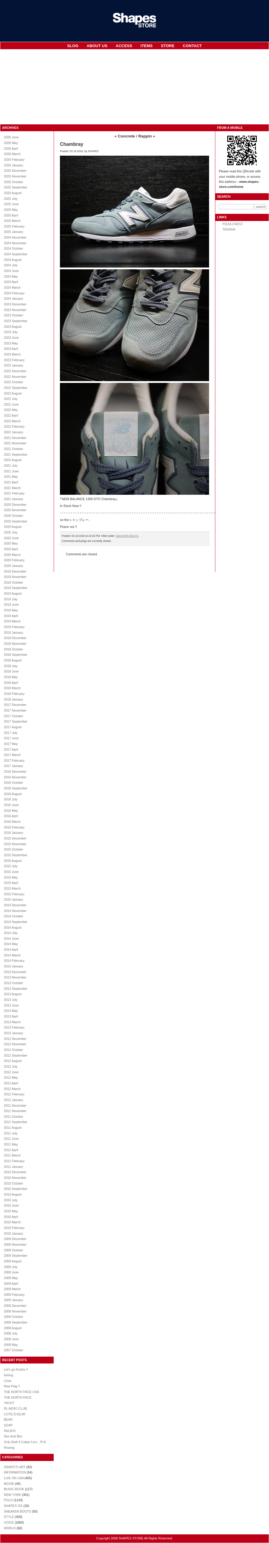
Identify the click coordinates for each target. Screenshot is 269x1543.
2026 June (11, 137)
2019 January (13, 632)
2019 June (11, 604)
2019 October (13, 582)
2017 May (11, 744)
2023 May (11, 343)
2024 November (15, 243)
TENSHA (228, 229)
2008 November (15, 1311)
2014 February (14, 960)
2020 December (15, 504)
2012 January (13, 1100)
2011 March (12, 1155)
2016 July (11, 799)
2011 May (11, 1144)
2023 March (12, 354)
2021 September (15, 454)
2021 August (12, 460)
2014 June (11, 938)
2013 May (11, 1010)
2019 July (11, 599)
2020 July (11, 532)
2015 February (14, 894)
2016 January (13, 832)
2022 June (11, 404)
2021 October (13, 449)
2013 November (15, 977)
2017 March (12, 755)
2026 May (11, 143)
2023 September (15, 321)
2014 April (11, 949)
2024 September (15, 254)
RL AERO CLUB (15, 1408)
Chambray (71, 144)
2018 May (11, 677)
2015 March (12, 888)
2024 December (15, 237)
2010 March (12, 1222)
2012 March (12, 1089)
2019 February (14, 627)
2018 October (13, 649)
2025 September (15, 187)
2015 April (11, 883)
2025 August (12, 193)
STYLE (9, 1517)
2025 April (11, 215)
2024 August (12, 260)
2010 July (11, 1200)
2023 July (11, 332)
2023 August (12, 326)
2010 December (15, 1172)
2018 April (11, 682)
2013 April (11, 1016)
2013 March (12, 1022)
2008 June (11, 1339)
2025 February (14, 226)
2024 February (14, 293)
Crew (7, 1381)
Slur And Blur (13, 1436)
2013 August (12, 994)
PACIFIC (10, 1431)
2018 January (13, 699)
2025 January (13, 232)
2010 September (15, 1189)
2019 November (15, 577)
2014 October (13, 916)
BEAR (8, 1419)
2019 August (12, 593)
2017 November (15, 710)
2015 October (13, 849)
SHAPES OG (13, 1506)
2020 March (12, 554)
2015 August (12, 860)
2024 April (11, 282)
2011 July (11, 1133)
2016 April (11, 816)
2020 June (11, 538)
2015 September (15, 855)
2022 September (15, 387)
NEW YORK (12, 1494)
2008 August (12, 1328)
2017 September (15, 721)
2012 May (11, 1077)
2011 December (15, 1105)
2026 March (12, 154)
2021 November (15, 443)
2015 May (11, 877)
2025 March (12, 220)
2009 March (12, 1289)
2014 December (15, 905)
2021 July (11, 465)
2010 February (14, 1228)
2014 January (13, 966)
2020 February (14, 560)
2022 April (11, 415)
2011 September (15, 1122)
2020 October (13, 515)
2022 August (12, 393)
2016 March (12, 821)
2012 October (13, 1050)
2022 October (13, 382)
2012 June (11, 1072)
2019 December (15, 571)
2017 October (13, 716)
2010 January (13, 1233)
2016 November (15, 777)
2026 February (14, 159)
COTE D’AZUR (14, 1414)
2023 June (11, 337)
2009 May (11, 1278)
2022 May (11, 410)
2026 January (13, 165)
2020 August (12, 526)
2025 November (15, 176)
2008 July (11, 1333)
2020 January (13, 566)
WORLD (10, 1528)
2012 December (15, 1038)
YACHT (9, 1403)
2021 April (11, 482)
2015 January (13, 899)
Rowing (9, 1447)
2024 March (12, 287)
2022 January (13, 432)
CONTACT (192, 46)
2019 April (11, 616)
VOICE (9, 1522)
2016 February (14, 827)
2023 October (13, 315)
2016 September (15, 788)
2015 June (11, 871)
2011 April (11, 1150)
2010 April (11, 1217)
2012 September (15, 1055)
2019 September (15, 588)
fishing (8, 1375)
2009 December (15, 1239)
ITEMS (146, 46)
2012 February (14, 1094)
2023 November (15, 310)
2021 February (14, 493)
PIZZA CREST (232, 224)
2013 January (13, 1033)
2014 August (12, 927)
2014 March (12, 955)
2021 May (11, 476)
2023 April (11, 348)
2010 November (15, 1177)
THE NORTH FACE (18, 1397)
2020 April (11, 549)
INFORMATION (15, 1472)
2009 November (15, 1244)
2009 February (14, 1294)
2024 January (13, 298)
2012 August (12, 1061)
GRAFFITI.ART (14, 1467)
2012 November (15, 1044)
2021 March (12, 488)
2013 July (11, 999)
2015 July (11, 866)
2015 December (15, 838)
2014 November (15, 911)
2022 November (15, 376)
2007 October (13, 1350)
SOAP (8, 1425)
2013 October (13, 983)
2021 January (13, 499)
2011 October (13, 1116)
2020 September (15, 521)
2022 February (14, 426)
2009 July (11, 1267)
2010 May (11, 1211)
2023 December (15, 304)
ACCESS (124, 46)
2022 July (11, 399)
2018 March (12, 688)
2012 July (11, 1066)
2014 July (11, 933)
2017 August (12, 727)
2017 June (11, 738)
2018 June (11, 671)
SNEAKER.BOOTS (17, 1511)
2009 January (13, 1300)
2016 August (12, 794)
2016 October (13, 782)
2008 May (11, 1344)
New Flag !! (12, 1386)
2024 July (11, 265)
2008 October (13, 1316)
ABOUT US (96, 46)
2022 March (12, 421)
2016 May (11, 810)
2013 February (14, 1027)
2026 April (11, 148)
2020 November (15, 510)
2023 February (14, 360)
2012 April (11, 1083)
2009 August (12, 1261)
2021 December (15, 438)
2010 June (11, 1205)
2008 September (15, 1322)
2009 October (13, 1250)
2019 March (12, 621)
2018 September (15, 654)
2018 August (12, 660)
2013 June (11, 1005)
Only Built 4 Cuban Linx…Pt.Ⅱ (25, 1442)
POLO (8, 1500)
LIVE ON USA (14, 1478)
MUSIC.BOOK (14, 1489)
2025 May (11, 209)
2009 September (15, 1255)
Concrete (126, 136)
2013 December (15, 972)
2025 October (13, 182)
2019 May (11, 610)
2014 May (11, 944)
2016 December (15, 771)
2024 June (11, 271)
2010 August (12, 1194)
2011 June (11, 1138)
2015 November (15, 844)
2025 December (15, 170)
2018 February (14, 693)
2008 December (15, 1305)
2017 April (11, 749)
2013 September (15, 988)
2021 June (11, 471)
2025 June (11, 204)
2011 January (13, 1166)
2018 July (11, 666)
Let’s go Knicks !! (16, 1369)
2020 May (11, 543)
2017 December (15, 704)
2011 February (14, 1161)
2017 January (13, 766)
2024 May (11, 276)
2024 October (13, 248)
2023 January (13, 365)
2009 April (11, 1283)
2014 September (15, 922)
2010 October (13, 1183)
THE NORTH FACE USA (21, 1392)
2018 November (15, 643)
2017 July (11, 733)
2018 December (15, 638)
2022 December (15, 371)
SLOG (72, 46)
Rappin (145, 136)
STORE (167, 46)
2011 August (12, 1127)
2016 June (11, 805)
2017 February (14, 760)
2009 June (11, 1272)
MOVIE (9, 1483)
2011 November (15, 1111)
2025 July (11, 198)
